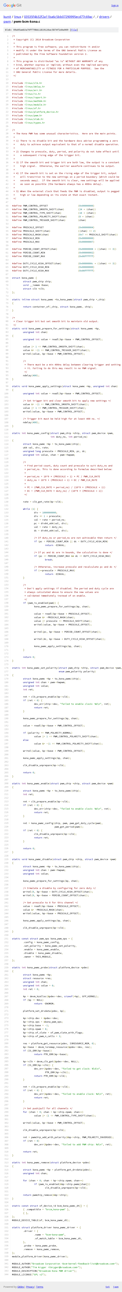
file (74, 29)
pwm (7, 21)
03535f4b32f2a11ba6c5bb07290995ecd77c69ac (58, 17)
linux (17, 17)
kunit (7, 17)
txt (108, 1286)
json (116, 1286)
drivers (104, 17)
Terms (39, 1286)
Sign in (115, 5)
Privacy (30, 1286)
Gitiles (20, 1286)
